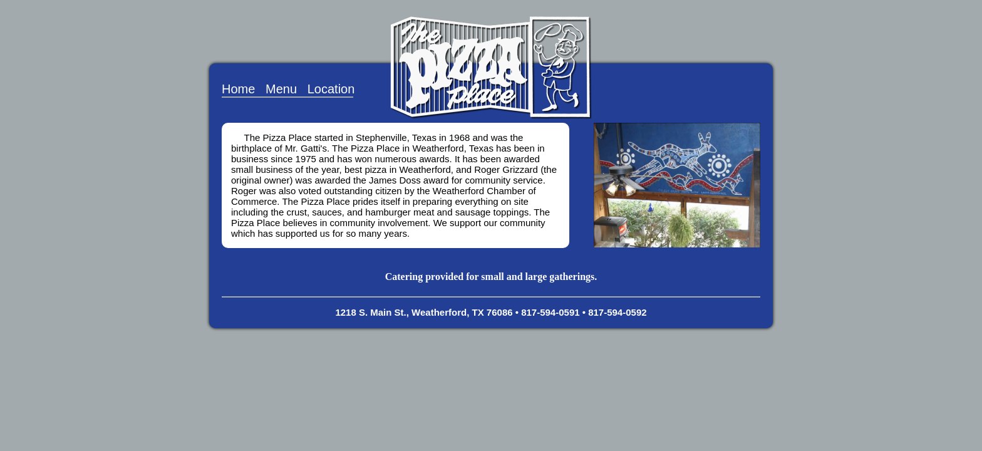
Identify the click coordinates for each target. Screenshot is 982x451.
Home (238, 89)
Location (331, 89)
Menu (281, 89)
